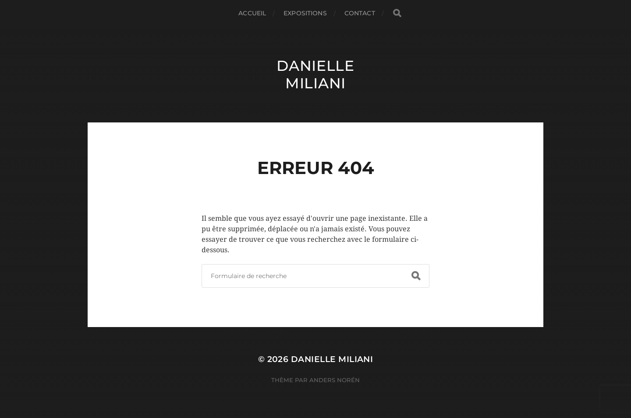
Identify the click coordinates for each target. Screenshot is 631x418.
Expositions (305, 13)
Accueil (252, 13)
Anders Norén (334, 379)
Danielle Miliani (315, 74)
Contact (359, 13)
